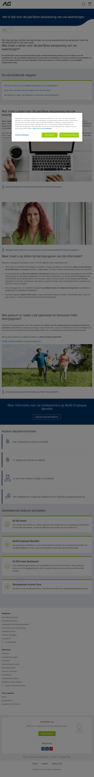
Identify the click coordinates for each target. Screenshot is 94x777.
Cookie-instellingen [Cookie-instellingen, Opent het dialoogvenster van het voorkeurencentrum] (22, 135)
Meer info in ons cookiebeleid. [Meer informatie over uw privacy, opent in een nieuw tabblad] (42, 128)
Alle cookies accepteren (69, 135)
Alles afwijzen (50, 135)
